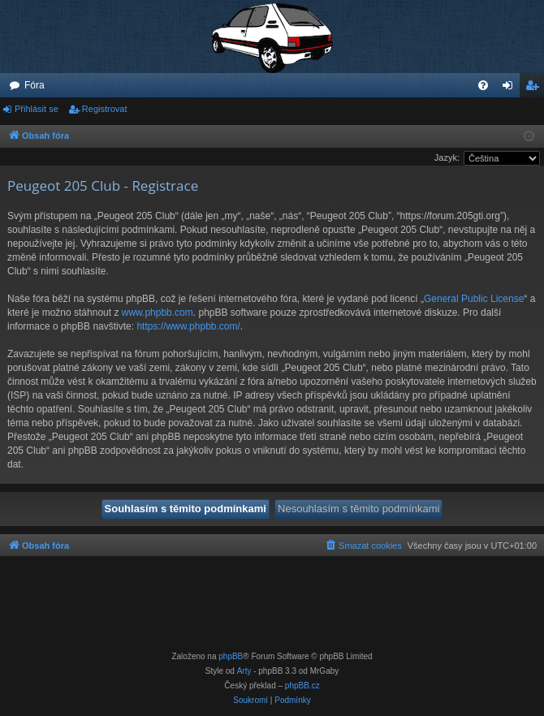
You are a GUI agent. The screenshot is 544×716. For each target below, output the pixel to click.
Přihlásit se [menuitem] (511, 88)
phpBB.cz (302, 685)
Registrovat (104, 109)
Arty (244, 670)
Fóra (34, 85)
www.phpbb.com (157, 312)
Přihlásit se (36, 109)
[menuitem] (483, 85)
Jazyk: (447, 157)
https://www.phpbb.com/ (188, 326)
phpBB (230, 656)
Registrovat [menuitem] (535, 88)
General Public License (474, 298)
